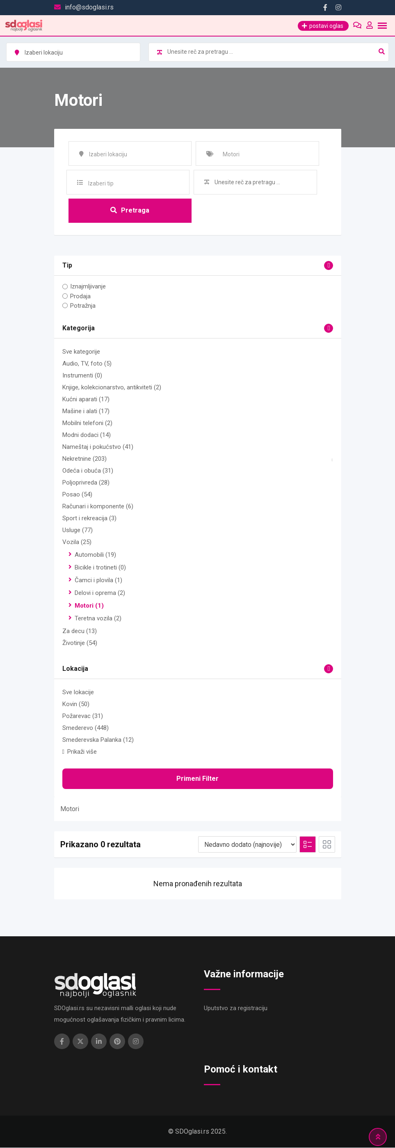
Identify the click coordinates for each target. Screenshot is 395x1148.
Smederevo (85, 728)
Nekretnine (84, 459)
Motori (89, 606)
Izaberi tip (101, 183)
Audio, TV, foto (87, 364)
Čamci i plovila (98, 580)
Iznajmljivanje (88, 286)
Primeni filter (197, 779)
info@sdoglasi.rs (89, 7)
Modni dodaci (86, 435)
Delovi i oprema (100, 593)
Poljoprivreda (86, 483)
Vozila (76, 542)
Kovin (75, 704)
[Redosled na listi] (247, 845)
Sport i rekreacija (89, 518)
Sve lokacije (78, 692)
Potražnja (83, 305)
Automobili (95, 555)
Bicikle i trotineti (100, 568)
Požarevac (82, 716)
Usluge (77, 530)
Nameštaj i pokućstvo (97, 447)
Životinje (79, 643)
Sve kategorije (81, 352)
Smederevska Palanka (98, 740)
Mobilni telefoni (87, 423)
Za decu (79, 631)
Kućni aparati (86, 399)
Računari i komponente (97, 506)
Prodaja (80, 296)
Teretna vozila (98, 618)
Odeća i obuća (87, 471)
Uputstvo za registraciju (235, 1008)
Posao (77, 495)
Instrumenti (82, 376)
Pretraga (129, 210)
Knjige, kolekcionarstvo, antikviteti (111, 387)
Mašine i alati (86, 411)
